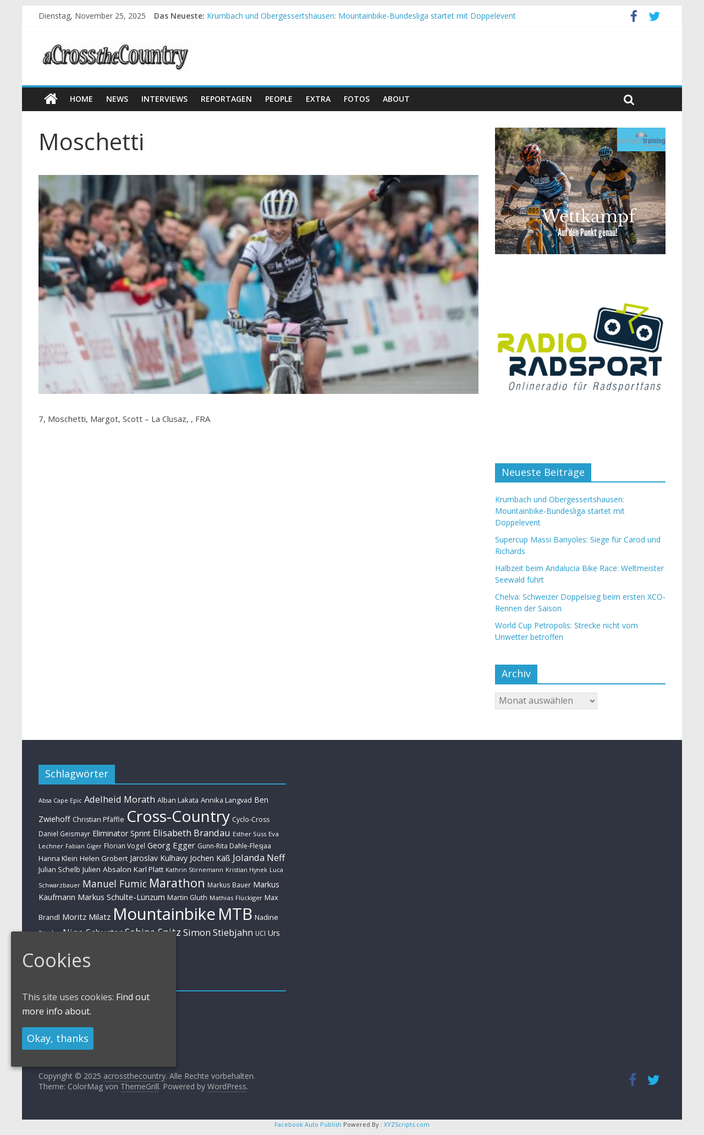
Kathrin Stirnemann (194, 869)
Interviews (164, 99)
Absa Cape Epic (60, 800)
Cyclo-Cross (251, 819)
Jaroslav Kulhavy (159, 858)
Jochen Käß (210, 858)
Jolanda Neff (259, 857)
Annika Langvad (226, 800)
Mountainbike (164, 914)
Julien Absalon (106, 869)
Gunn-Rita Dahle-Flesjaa (234, 846)
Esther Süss (249, 834)
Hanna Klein (58, 858)
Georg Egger (171, 845)
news (117, 99)
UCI (260, 933)
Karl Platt (148, 869)
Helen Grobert (104, 858)
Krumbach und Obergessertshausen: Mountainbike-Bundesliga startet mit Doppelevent (361, 15)
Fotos (357, 99)
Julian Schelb (59, 869)
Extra (318, 99)
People (279, 99)
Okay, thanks (58, 1038)
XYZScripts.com (407, 1124)
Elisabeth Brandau (191, 833)
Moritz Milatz (86, 917)
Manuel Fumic (114, 883)
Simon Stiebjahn (218, 932)
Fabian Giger (83, 846)
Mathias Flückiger (236, 897)
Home (81, 99)
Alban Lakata (178, 800)
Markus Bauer (229, 884)
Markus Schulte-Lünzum (121, 896)
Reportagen (226, 99)
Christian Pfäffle (98, 819)
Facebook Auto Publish (308, 1124)
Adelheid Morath (119, 799)
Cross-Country (178, 815)
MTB (235, 914)
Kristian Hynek (246, 869)
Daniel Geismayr (64, 833)
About (396, 99)
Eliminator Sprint (121, 833)
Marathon (177, 883)
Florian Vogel (124, 845)
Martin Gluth (187, 897)
